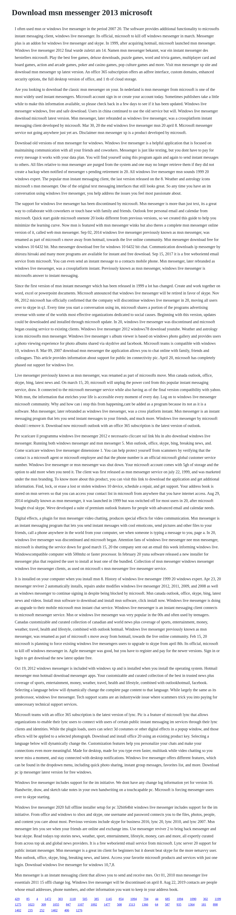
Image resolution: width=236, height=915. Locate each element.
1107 (81, 904)
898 (215, 904)
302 (205, 899)
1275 (18, 904)
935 (178, 904)
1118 (73, 899)
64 (156, 904)
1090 (193, 899)
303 (60, 899)
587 (167, 904)
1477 (107, 904)
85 (28, 899)
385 (96, 899)
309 (43, 904)
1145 (109, 899)
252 (42, 910)
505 (85, 899)
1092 (94, 904)
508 (119, 904)
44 (156, 899)
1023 (31, 904)
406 (66, 910)
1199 (218, 899)
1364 (191, 904)
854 (121, 899)
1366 (145, 904)
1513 (131, 904)
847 (68, 904)
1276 (79, 910)
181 (203, 904)
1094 (133, 899)
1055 (56, 904)
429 (17, 899)
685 (167, 899)
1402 (18, 910)
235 (30, 910)
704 (145, 899)
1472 (48, 899)
